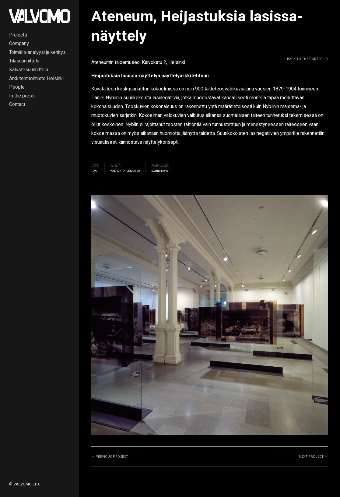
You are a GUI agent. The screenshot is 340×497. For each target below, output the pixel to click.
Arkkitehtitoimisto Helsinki (36, 79)
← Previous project (109, 456)
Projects (18, 35)
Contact (17, 105)
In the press (22, 96)
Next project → (313, 456)
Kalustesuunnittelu (28, 70)
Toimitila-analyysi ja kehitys (37, 53)
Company (19, 44)
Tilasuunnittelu (24, 61)
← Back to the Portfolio (305, 59)
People (17, 87)
